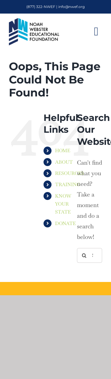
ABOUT (64, 162)
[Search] (84, 255)
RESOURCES (69, 173)
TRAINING (68, 184)
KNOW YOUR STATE (63, 204)
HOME (62, 150)
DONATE (65, 223)
